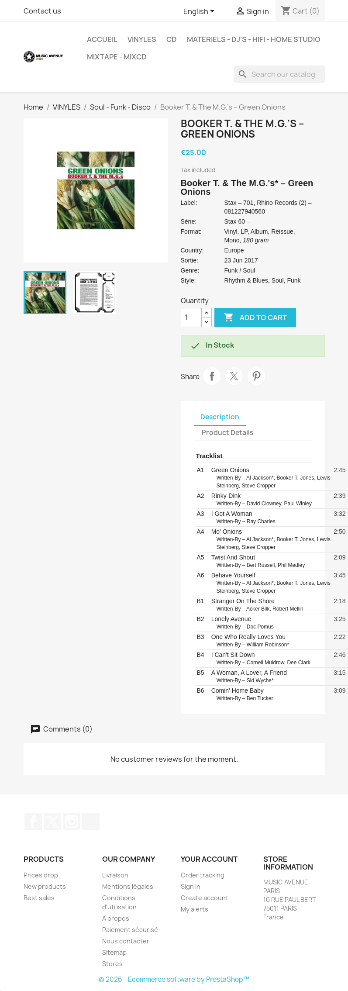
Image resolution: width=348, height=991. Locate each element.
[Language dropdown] (200, 12)
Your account (209, 859)
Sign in (190, 886)
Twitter (52, 821)
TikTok (91, 821)
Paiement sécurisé (130, 929)
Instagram (71, 821)
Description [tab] (219, 416)
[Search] (279, 74)
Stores (112, 964)
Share (212, 376)
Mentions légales (127, 886)
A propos (115, 918)
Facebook (33, 821)
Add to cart (255, 317)
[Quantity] (191, 317)
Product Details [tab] (227, 432)
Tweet (234, 376)
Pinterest (256, 376)
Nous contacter (125, 941)
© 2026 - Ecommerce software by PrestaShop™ (174, 979)
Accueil (102, 39)
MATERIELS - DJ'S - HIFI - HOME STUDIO (253, 39)
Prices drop (41, 875)
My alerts (194, 909)
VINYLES (141, 39)
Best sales (39, 898)
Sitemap (114, 952)
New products (45, 886)
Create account (204, 898)
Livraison (115, 875)
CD (171, 39)
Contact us (42, 11)
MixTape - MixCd (117, 57)
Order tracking (202, 875)
